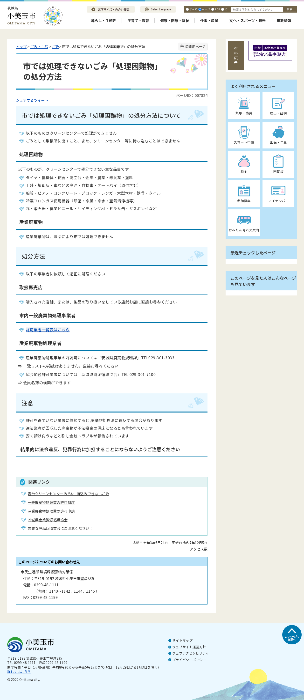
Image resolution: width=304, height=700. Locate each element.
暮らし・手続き (103, 20)
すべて (193, 9)
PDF (217, 9)
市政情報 (284, 20)
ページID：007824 (191, 95)
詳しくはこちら (19, 671)
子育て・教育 (138, 20)
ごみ (55, 46)
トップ (21, 46)
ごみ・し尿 (39, 46)
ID (226, 9)
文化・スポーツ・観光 (247, 20)
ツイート (41, 100)
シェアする (25, 100)
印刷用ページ (195, 46)
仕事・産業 (209, 20)
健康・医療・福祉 (174, 20)
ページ (206, 9)
